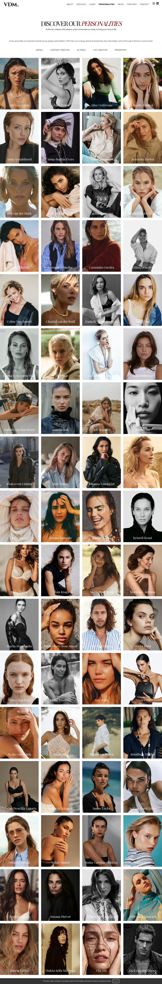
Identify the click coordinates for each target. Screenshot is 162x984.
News (121, 4)
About (69, 4)
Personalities (106, 4)
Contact (144, 4)
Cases (92, 4)
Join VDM (132, 4)
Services (81, 4)
